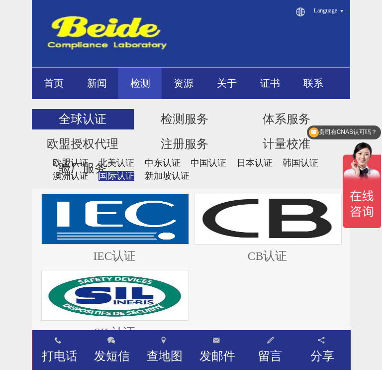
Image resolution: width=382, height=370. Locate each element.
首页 (54, 83)
